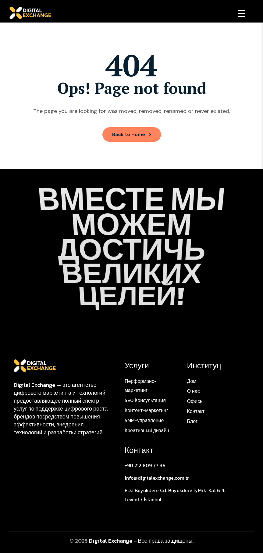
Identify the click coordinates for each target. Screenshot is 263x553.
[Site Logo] (35, 365)
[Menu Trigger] (241, 13)
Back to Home (131, 134)
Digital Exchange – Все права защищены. (141, 541)
